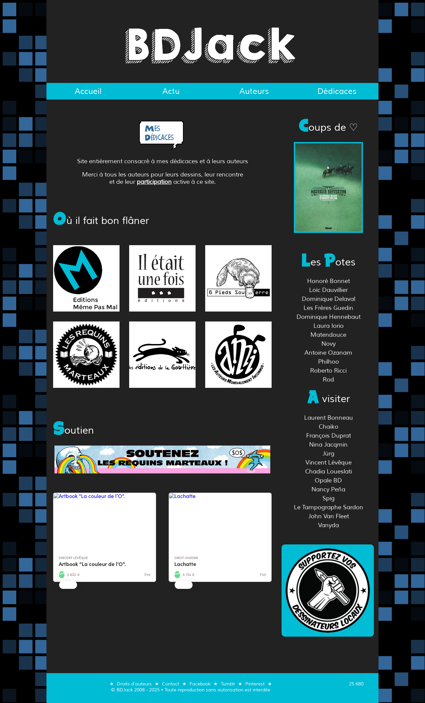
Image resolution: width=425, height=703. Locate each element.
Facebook (200, 684)
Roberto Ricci (328, 370)
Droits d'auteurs (134, 684)
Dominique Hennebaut (329, 316)
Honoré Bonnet (328, 281)
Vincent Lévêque (328, 462)
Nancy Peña (328, 489)
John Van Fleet (328, 516)
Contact (170, 684)
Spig (328, 498)
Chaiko (328, 426)
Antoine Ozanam (328, 352)
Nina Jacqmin (328, 444)
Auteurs (254, 91)
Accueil (88, 91)
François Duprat (328, 435)
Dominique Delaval (328, 299)
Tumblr (228, 684)
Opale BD (328, 480)
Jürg (328, 453)
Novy (328, 343)
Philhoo (328, 361)
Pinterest (255, 684)
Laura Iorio (328, 325)
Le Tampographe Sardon (328, 507)
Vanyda (328, 525)
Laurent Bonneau (328, 417)
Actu (171, 91)
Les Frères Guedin (328, 308)
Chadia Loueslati (328, 471)
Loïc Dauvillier (328, 290)
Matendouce (328, 334)
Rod (328, 379)
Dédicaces (337, 91)
